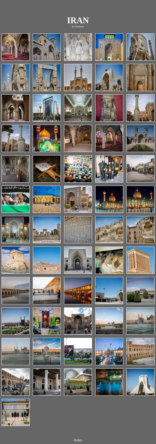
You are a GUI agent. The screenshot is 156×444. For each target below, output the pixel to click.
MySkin (78, 440)
